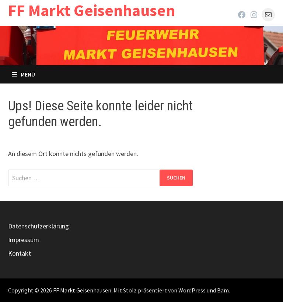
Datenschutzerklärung (38, 226)
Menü (23, 74)
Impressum (23, 239)
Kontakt (19, 253)
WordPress (192, 290)
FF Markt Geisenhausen (91, 10)
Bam (223, 290)
